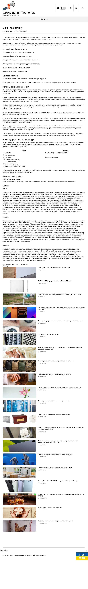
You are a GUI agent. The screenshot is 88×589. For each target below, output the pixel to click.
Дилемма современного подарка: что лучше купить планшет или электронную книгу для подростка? (58, 488)
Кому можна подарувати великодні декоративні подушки (55, 567)
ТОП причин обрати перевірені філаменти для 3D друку (55, 500)
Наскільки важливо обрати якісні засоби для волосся (54, 420)
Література (8, 77)
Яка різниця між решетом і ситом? (48, 380)
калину (18, 310)
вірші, (13, 310)
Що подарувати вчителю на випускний (49, 554)
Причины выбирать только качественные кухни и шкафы (55, 514)
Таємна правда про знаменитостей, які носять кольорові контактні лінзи (60, 367)
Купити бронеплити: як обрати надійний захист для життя (56, 407)
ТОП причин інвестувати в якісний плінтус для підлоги (54, 314)
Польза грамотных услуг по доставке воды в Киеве (53, 447)
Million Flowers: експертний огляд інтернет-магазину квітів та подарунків (60, 434)
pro (10, 310)
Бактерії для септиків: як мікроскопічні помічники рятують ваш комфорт (60, 340)
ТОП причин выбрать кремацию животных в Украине (54, 460)
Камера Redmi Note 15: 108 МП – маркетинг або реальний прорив (58, 527)
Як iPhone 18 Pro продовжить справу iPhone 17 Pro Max (55, 327)
